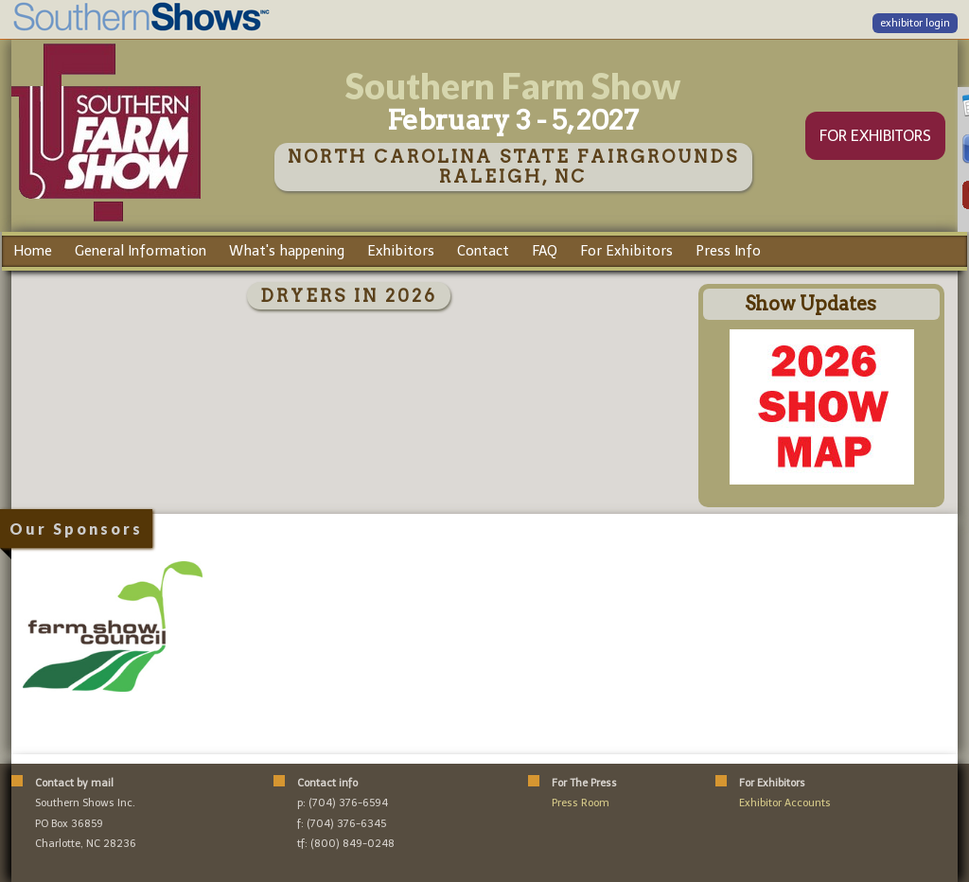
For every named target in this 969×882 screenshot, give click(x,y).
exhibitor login (915, 23)
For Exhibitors (626, 250)
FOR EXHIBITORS (875, 136)
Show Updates (810, 303)
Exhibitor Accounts (785, 803)
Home (32, 250)
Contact (483, 250)
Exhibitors (400, 250)
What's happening (286, 250)
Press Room (580, 803)
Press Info (728, 250)
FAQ (544, 250)
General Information (140, 250)
